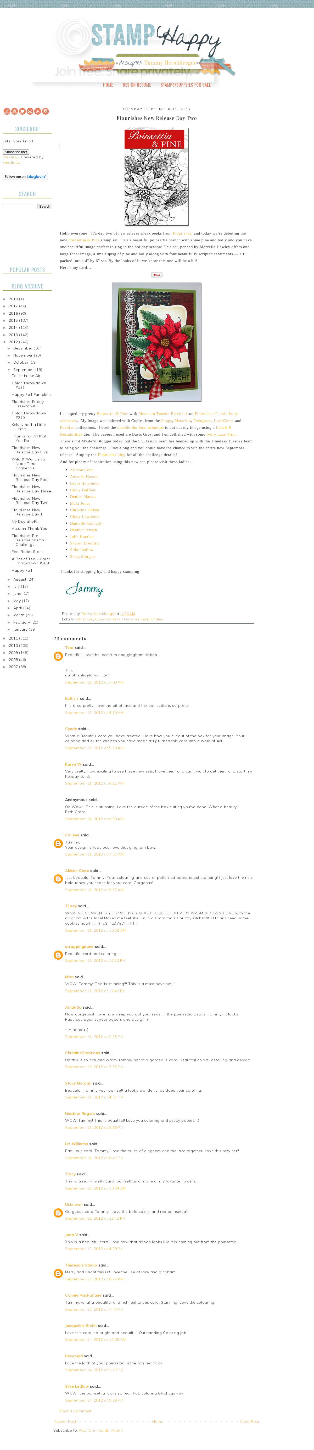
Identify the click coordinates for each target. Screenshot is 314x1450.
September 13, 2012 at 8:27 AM (94, 1279)
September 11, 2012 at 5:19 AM (94, 748)
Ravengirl (74, 1356)
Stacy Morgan (78, 1083)
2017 (14, 306)
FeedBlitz (11, 162)
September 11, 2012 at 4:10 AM (94, 712)
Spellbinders (152, 619)
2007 (14, 666)
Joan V (71, 1234)
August (20, 579)
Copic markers (107, 619)
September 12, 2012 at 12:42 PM (95, 1218)
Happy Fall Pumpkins (32, 394)
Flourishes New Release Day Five (30, 449)
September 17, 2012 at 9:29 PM (94, 1400)
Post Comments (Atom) (101, 1430)
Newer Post (65, 1421)
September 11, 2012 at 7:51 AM (94, 854)
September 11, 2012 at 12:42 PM (95, 990)
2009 (14, 652)
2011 (14, 638)
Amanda (73, 1007)
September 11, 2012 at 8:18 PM (94, 1127)
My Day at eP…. (26, 521)
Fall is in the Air (26, 375)
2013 (14, 334)
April (18, 607)
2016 (14, 313)
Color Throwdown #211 (29, 385)
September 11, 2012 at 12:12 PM (95, 960)
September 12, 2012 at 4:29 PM (94, 1248)
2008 (14, 659)
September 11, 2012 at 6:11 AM (94, 783)
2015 (14, 320)
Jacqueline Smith (81, 1325)
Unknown (74, 1204)
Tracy (70, 1174)
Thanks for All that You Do (29, 438)
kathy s (72, 698)
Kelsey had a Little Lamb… (29, 426)
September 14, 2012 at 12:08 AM (95, 1339)
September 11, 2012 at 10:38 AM (95, 930)
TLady (71, 906)
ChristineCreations (82, 1053)
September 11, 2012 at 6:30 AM (94, 818)
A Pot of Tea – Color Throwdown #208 (31, 561)
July (17, 586)
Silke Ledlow (77, 1386)
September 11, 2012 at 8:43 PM (94, 1157)
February (22, 622)
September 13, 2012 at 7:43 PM (94, 1309)
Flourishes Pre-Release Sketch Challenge (28, 540)
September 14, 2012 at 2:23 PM (94, 1370)
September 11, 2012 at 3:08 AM (94, 682)
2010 (14, 645)
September (24, 369)
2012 (14, 342)
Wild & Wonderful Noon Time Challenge (29, 463)
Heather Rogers (80, 1113)
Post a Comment (76, 1411)
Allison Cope (77, 870)
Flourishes (131, 619)
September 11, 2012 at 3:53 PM (94, 1066)
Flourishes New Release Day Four (30, 477)
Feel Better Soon (27, 551)
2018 (14, 299)
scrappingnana (79, 946)
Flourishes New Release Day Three (31, 488)
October (21, 362)
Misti (69, 977)
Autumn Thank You (29, 528)
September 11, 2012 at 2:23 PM (94, 1036)
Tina (69, 647)
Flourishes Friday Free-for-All (28, 403)
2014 (14, 327)
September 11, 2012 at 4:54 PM (94, 1097)
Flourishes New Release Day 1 (27, 512)
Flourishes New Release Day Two (30, 500)
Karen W (73, 764)
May (17, 600)
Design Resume (137, 85)
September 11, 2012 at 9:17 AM (94, 889)
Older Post (249, 1421)
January (21, 629)
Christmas (84, 619)
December (23, 348)
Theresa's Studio (81, 1265)
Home (108, 85)
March (19, 615)
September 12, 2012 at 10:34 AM (95, 1188)
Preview (10, 157)
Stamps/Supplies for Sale (186, 85)
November (23, 355)
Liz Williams (76, 1144)
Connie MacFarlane (83, 1295)
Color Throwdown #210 (29, 415)
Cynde (71, 728)
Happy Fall (22, 570)
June (18, 593)
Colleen (72, 835)
